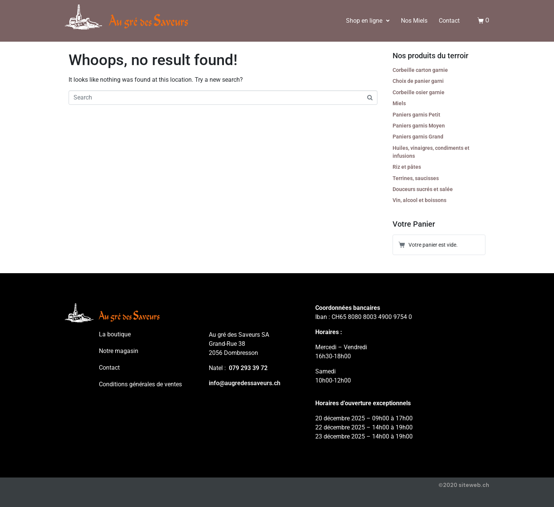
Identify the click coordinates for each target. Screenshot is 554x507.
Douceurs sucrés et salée (423, 189)
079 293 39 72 (248, 368)
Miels (399, 103)
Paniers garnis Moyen (419, 126)
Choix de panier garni (418, 81)
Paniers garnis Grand (418, 137)
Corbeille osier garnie (418, 92)
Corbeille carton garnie (420, 70)
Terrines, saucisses (416, 178)
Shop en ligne (368, 20)
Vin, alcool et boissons (419, 200)
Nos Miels (414, 20)
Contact (449, 20)
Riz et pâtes (407, 167)
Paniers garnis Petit (416, 115)
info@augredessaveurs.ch (244, 383)
